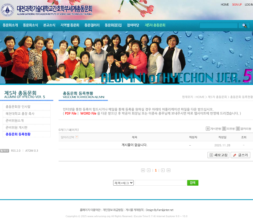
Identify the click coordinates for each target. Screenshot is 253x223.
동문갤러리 (91, 25)
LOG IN (249, 4)
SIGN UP (237, 4)
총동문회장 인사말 (18, 106)
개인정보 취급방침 (113, 210)
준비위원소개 (15, 120)
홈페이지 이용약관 (90, 210)
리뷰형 (228, 129)
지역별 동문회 (69, 25)
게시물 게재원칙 (134, 210)
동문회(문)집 (113, 25)
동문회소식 (30, 25)
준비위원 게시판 (16, 127)
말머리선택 (67, 137)
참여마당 (133, 25)
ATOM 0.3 (31, 150)
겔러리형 (243, 129)
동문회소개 (10, 25)
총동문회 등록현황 (18, 134)
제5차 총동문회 (155, 25)
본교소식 (49, 25)
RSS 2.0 (16, 150)
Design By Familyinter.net (159, 210)
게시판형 (213, 129)
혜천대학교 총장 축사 (20, 113)
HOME (225, 4)
